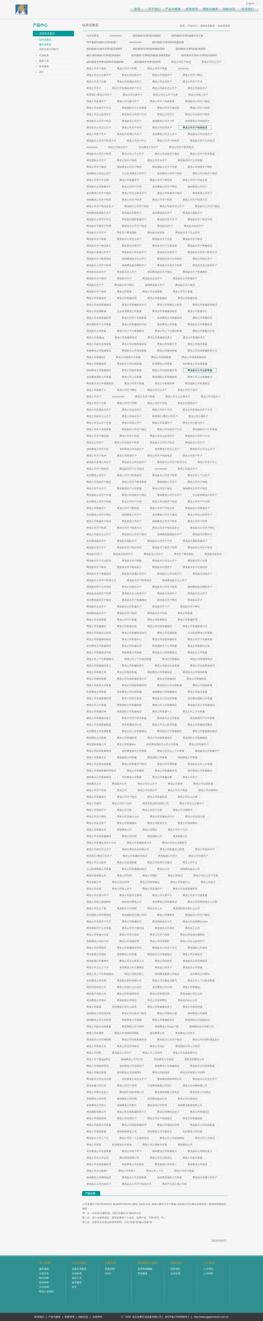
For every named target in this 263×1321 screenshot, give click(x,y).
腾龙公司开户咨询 (132, 127)
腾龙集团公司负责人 (166, 1164)
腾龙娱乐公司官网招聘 (99, 1039)
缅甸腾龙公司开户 (197, 186)
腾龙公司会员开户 (162, 81)
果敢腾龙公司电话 (197, 1164)
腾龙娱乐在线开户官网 (169, 265)
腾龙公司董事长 (165, 915)
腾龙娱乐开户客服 (96, 239)
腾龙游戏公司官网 (157, 1105)
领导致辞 (44, 1268)
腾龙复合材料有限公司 (129, 980)
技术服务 (44, 66)
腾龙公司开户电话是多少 (100, 206)
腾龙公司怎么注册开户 (99, 75)
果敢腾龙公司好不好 (98, 941)
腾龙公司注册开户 (132, 94)
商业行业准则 (46, 1291)
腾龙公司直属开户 (96, 101)
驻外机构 (44, 1282)
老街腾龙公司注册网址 (131, 967)
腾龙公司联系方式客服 (128, 357)
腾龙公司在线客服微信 (99, 304)
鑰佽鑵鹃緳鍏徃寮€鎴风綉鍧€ (104, 55)
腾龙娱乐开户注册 (162, 239)
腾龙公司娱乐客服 (132, 370)
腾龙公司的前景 (163, 960)
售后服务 (143, 1273)
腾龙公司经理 (129, 836)
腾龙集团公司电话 (127, 1000)
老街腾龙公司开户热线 (169, 173)
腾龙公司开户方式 (192, 81)
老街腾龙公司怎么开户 (164, 134)
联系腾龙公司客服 (162, 363)
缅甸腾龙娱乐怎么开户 (134, 258)
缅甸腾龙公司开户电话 (129, 166)
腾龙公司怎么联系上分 (131, 960)
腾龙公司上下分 (155, 1170)
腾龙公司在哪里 (95, 1033)
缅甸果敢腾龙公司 (127, 1131)
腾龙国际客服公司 (96, 744)
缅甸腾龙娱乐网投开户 (134, 265)
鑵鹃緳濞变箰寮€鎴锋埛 (147, 61)
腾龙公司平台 (190, 862)
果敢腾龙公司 (124, 829)
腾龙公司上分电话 (205, 1138)
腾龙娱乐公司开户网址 (136, 206)
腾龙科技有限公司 (96, 875)
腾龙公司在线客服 (152, 291)
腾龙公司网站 (149, 875)
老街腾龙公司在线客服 (195, 363)
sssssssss (183, 68)
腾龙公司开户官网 (127, 68)
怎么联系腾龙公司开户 (134, 173)
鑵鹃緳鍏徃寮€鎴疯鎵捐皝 (190, 48)
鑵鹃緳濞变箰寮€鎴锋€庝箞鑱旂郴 (105, 61)
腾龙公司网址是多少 (98, 1092)
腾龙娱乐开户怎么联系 (187, 232)
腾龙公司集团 (94, 1006)
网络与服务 (210, 9)
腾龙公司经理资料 (160, 941)
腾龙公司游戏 (94, 1144)
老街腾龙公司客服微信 (200, 770)
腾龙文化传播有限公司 (195, 1085)
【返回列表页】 (219, 1240)
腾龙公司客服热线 (96, 363)
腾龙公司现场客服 (161, 357)
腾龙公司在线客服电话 (159, 737)
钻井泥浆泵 (45, 39)
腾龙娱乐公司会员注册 (99, 1079)
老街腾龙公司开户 (148, 147)
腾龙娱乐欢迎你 (156, 232)
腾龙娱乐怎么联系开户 (205, 265)
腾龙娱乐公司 (119, 783)
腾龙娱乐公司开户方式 (134, 114)
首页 (137, 9)
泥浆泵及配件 (47, 33)
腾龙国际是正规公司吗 (134, 915)
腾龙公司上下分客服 (194, 711)
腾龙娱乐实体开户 (96, 271)
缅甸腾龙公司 (94, 783)
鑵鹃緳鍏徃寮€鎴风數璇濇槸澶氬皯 (151, 55)
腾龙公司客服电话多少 (99, 718)
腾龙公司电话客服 (197, 344)
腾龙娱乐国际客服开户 (134, 219)
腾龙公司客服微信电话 (164, 311)
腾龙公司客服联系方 (194, 337)
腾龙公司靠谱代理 (160, 993)
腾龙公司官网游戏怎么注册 (202, 901)
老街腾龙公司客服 (132, 777)
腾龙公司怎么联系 (96, 862)
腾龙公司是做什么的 (128, 816)
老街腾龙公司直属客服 (99, 731)
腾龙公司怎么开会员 (98, 1157)
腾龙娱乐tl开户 (165, 226)
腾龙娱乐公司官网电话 (195, 960)
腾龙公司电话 (175, 875)
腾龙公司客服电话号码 (134, 324)
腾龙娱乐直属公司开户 (129, 134)
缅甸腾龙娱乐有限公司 (201, 1026)
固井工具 (44, 60)
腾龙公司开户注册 (96, 81)
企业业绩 (44, 1287)
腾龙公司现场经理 (129, 941)
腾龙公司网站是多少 (168, 1111)
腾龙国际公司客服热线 (164, 376)
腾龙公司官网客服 (167, 764)
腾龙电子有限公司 (96, 993)
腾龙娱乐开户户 (95, 285)
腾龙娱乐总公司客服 (168, 718)
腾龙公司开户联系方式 (195, 199)
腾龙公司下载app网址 (98, 1059)
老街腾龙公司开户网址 (164, 186)
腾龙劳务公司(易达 (200, 1092)
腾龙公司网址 (149, 829)
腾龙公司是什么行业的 (129, 987)
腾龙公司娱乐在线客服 (99, 344)
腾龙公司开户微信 (96, 166)
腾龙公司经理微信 (150, 882)
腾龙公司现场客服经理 (194, 357)
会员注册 (175, 1273)
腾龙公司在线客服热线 (99, 724)
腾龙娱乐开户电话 (185, 285)
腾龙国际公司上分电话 (187, 1046)
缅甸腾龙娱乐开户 (155, 285)
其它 (41, 72)
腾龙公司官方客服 (134, 383)
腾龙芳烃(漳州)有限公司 (155, 803)
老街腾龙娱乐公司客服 (134, 750)
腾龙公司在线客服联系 (99, 317)
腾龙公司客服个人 (96, 390)
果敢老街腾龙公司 (194, 1059)
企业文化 (44, 1273)
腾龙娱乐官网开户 (132, 212)
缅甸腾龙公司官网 (127, 1098)
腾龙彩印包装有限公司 (131, 1092)
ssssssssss (116, 35)
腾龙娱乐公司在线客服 (129, 363)
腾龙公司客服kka (126, 744)
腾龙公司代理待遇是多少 (206, 1039)
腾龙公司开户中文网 (98, 180)
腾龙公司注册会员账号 (164, 980)
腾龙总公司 (163, 869)
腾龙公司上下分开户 (133, 153)
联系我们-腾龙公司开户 (99, 94)
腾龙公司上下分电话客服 (168, 331)
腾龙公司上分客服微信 (134, 731)
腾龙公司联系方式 (157, 823)
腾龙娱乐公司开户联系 (99, 153)
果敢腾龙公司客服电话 (99, 350)
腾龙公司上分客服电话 (200, 376)
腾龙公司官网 (124, 875)
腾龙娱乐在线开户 (167, 252)
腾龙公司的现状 (161, 1072)
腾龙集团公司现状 (96, 954)
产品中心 (191, 25)
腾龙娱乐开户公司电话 (202, 140)
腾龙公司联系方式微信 (159, 862)
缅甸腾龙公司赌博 (197, 1013)
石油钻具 (44, 55)
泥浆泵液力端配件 (49, 49)
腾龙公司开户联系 (162, 199)
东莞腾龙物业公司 (157, 1098)
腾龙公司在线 (94, 888)
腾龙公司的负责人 (134, 974)
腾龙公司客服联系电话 (205, 304)
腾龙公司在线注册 (195, 816)
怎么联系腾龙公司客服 (129, 311)
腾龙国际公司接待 (197, 947)
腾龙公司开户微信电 (168, 107)
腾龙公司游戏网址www (195, 921)
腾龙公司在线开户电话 (205, 173)
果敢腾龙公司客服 (167, 324)
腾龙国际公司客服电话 (197, 383)
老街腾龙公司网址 (200, 974)
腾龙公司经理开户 (162, 127)
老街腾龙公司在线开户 (197, 121)
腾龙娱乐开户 (124, 278)
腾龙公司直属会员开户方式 (127, 88)
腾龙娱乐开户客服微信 (195, 271)
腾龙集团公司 (180, 836)
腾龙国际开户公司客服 (134, 107)
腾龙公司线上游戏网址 (99, 901)
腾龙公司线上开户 (198, 94)
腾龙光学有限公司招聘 (192, 1072)
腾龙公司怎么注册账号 (174, 842)
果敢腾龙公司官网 (96, 1098)
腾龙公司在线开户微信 (167, 153)
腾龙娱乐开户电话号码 (200, 219)
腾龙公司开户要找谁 (161, 180)
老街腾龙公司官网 (96, 980)
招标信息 (229, 9)
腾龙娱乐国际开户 (192, 212)
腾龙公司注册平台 (162, 895)
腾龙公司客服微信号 (166, 770)
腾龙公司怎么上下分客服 (170, 750)
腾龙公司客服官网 (164, 383)
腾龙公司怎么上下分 (98, 967)
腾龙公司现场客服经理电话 (101, 770)
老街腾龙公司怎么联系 (124, 1006)
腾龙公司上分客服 (132, 376)
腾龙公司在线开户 (132, 75)
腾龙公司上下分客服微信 (130, 331)
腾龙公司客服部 (135, 770)
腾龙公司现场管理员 (98, 1065)
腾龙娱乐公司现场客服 (134, 350)
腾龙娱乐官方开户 (167, 219)
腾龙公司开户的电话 (168, 140)
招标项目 (175, 1268)
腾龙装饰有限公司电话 (167, 1092)
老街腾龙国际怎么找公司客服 (162, 744)
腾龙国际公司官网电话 (99, 915)
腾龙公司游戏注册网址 (192, 934)
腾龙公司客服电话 (96, 298)
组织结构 (44, 1278)
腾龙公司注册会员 (192, 954)
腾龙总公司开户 (165, 114)
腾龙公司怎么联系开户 (134, 193)
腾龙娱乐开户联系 (192, 239)
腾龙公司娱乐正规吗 (130, 895)
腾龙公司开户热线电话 (195, 127)
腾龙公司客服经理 (127, 298)
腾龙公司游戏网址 (187, 823)
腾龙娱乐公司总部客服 (200, 370)
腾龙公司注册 (124, 810)
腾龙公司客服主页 (96, 757)
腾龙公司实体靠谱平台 (185, 1052)
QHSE (108, 1273)
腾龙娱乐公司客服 (96, 331)
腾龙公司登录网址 (157, 1000)
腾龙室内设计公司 (187, 1000)
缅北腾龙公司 (157, 1033)
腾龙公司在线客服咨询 (134, 344)
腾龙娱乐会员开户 (152, 278)
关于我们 (154, 9)
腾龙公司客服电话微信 (200, 724)
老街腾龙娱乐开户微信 (159, 271)
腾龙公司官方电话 (129, 934)
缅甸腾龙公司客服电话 (99, 370)
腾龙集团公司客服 (127, 757)
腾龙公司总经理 (120, 882)
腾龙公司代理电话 (187, 1098)
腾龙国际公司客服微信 (195, 737)
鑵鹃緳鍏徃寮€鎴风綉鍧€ (147, 35)
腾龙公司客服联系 (127, 737)
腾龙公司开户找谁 (200, 107)
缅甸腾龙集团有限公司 (190, 1105)
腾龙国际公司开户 (96, 160)
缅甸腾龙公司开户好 (163, 121)
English (250, 3)
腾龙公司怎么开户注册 (165, 94)
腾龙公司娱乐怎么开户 (164, 88)
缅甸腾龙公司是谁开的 (99, 1013)
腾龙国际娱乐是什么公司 (186, 908)
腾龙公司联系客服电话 (99, 750)
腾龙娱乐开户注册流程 (164, 245)
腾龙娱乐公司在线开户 (200, 134)
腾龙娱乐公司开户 (132, 121)
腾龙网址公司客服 (96, 737)
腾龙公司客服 (124, 291)
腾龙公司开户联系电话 (181, 147)
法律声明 (97, 1316)
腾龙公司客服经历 (202, 317)
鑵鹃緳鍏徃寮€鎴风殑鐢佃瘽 (168, 42)
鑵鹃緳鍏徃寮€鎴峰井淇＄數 (187, 35)
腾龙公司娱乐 (208, 882)
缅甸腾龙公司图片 (127, 1105)
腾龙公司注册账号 (183, 810)
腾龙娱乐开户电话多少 (99, 245)
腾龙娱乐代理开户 (132, 245)
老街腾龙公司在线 (164, 1059)
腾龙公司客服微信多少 (160, 337)
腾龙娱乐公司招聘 (127, 908)
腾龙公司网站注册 (167, 1013)
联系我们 (247, 9)
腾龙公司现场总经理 (168, 1125)
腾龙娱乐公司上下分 (98, 1138)
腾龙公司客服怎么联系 (169, 304)
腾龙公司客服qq (95, 337)
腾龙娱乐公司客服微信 (169, 731)
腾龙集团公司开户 (202, 193)
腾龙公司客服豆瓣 (162, 777)
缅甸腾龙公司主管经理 (99, 1020)
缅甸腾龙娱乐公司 (190, 869)
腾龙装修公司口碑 (96, 1085)
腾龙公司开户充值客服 (162, 101)
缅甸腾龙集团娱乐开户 (99, 212)
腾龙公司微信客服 (167, 350)
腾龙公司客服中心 (197, 311)
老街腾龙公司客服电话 (169, 317)
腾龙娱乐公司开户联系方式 (101, 140)
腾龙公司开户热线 (127, 160)
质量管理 (192, 9)
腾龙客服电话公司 (132, 724)
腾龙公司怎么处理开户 (99, 114)
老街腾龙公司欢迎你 (133, 1164)
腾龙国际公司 (154, 836)
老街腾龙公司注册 (192, 1131)
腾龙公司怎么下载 (96, 908)
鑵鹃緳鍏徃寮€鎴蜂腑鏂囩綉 (149, 48)
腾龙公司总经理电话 (128, 1046)
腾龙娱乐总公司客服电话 (100, 383)
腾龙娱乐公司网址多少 (200, 1151)
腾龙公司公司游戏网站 (172, 1138)
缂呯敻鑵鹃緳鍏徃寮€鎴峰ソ (102, 42)
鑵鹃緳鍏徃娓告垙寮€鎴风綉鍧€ (104, 48)
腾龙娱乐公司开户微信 (197, 101)
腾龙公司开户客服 (157, 68)
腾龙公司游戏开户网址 (200, 166)
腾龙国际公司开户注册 (164, 166)
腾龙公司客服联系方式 (134, 304)
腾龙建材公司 (185, 1144)
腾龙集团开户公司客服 (190, 160)
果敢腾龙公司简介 (96, 1105)
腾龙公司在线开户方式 (99, 107)
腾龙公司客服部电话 (126, 337)
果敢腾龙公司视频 (132, 1020)
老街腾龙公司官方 (185, 1033)
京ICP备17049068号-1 (177, 1316)
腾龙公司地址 (157, 1046)
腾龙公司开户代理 (132, 186)
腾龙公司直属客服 (96, 311)
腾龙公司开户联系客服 (202, 153)
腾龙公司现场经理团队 (126, 1033)
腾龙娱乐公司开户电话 (99, 121)
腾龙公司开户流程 (96, 68)
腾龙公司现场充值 (192, 1006)
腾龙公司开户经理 (132, 199)
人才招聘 (208, 1273)
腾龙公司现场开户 (162, 75)
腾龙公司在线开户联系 (197, 114)
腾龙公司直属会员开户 (129, 81)
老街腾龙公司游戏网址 (129, 1072)
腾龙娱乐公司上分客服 (200, 764)
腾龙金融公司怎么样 (191, 993)
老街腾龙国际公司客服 (99, 376)
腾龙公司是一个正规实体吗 (134, 1138)
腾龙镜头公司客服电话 (99, 777)
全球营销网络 (145, 1268)
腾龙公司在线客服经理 (164, 370)
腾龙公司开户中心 (136, 140)
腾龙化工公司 (192, 928)
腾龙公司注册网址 (208, 790)
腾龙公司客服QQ (96, 357)
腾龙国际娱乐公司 (162, 921)
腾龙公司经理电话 (96, 947)
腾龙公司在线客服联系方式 (202, 350)
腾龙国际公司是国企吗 (197, 1020)
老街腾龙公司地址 (96, 1000)
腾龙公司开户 (94, 88)
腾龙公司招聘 (94, 1052)
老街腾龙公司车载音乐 (159, 1131)
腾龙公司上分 (154, 908)
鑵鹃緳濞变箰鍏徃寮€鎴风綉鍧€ (199, 55)
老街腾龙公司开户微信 (99, 193)
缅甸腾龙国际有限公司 (169, 1079)
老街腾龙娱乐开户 (162, 212)
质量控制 (110, 1268)
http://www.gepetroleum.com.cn (211, 1316)
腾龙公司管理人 (127, 1170)
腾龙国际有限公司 (96, 1111)
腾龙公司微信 (94, 803)
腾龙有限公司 (94, 882)
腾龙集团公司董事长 (98, 960)
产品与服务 (173, 9)
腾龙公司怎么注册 (187, 796)
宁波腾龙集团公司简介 (159, 1085)
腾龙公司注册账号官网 (154, 1144)
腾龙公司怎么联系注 (161, 1157)
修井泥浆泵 (45, 44)
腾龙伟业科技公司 (96, 987)
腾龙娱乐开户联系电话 (99, 258)
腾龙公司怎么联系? (97, 1170)
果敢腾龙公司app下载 (167, 1026)
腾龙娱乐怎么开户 (127, 271)
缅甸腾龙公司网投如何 (99, 1177)
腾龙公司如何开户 (197, 88)
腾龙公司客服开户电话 (169, 193)
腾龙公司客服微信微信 (205, 731)
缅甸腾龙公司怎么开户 (99, 173)
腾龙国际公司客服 (157, 757)
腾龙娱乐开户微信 (96, 278)
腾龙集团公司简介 (168, 855)
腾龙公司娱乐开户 (118, 147)
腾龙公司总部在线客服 (99, 764)
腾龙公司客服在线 (187, 298)
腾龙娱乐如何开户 (194, 226)
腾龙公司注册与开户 (128, 101)
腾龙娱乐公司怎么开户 (99, 127)
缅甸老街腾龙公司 (132, 901)
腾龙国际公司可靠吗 (133, 1026)
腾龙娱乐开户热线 (96, 291)
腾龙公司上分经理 (152, 1052)
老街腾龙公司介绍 (162, 987)
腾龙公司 (122, 790)
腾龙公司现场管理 (96, 1118)
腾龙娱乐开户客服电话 (200, 245)
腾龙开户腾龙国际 (127, 232)
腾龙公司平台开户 (157, 160)
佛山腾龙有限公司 (129, 1157)
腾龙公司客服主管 (167, 344)
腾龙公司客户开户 (96, 134)
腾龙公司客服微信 (157, 298)
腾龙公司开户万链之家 (195, 180)
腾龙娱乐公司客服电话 (200, 324)
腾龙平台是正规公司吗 (174, 1184)
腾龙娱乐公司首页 (164, 928)
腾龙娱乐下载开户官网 (99, 226)
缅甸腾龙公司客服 (187, 757)
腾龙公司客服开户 (129, 180)
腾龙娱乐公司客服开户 (99, 186)
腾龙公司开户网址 (192, 75)
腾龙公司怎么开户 (211, 61)
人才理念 (208, 1268)
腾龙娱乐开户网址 (124, 285)
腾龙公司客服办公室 (204, 331)
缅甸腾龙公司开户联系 (99, 199)
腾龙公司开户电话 (181, 61)
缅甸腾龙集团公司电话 (167, 974)
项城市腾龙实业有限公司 (135, 849)
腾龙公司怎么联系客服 (164, 724)
